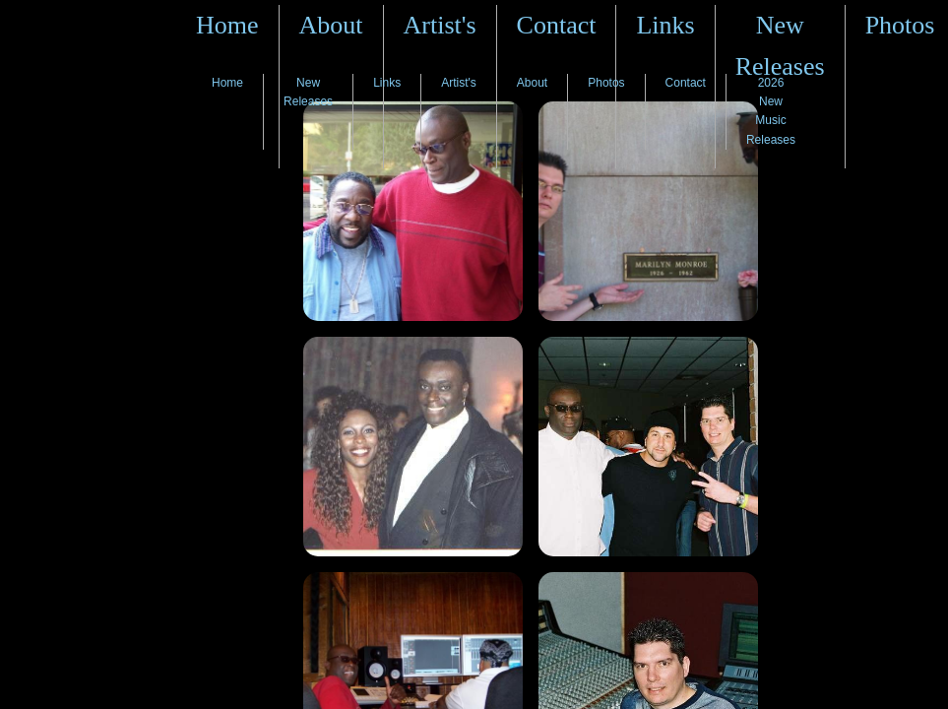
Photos (900, 25)
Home (227, 25)
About (331, 25)
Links (665, 25)
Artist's (440, 25)
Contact (557, 25)
